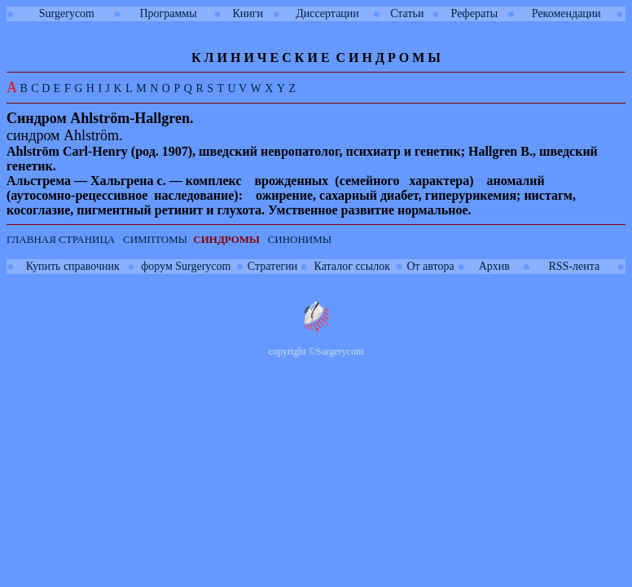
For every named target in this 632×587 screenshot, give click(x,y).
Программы (167, 13)
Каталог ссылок (352, 266)
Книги (247, 13)
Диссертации (327, 13)
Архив (494, 266)
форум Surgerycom (185, 266)
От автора (430, 266)
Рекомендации (566, 13)
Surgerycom (66, 13)
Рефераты (474, 13)
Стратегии (272, 266)
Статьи (407, 13)
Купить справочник (73, 266)
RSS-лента (573, 266)
